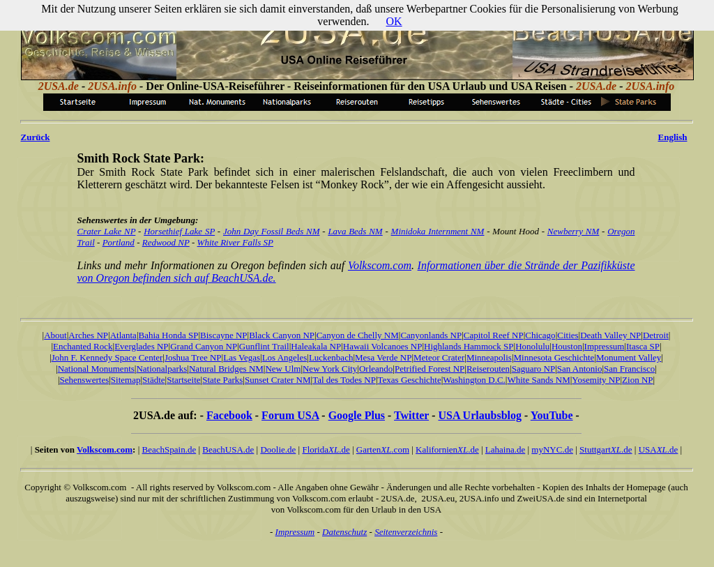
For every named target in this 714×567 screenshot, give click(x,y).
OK (394, 21)
